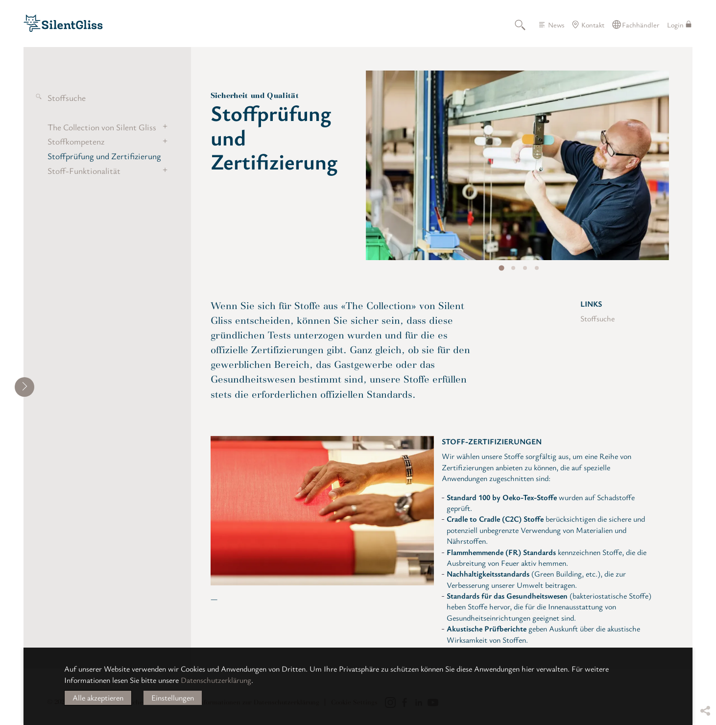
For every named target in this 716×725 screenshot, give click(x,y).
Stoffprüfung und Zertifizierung (104, 156)
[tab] (501, 268)
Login (675, 24)
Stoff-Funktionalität (84, 170)
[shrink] (24, 387)
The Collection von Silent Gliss (102, 127)
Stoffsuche (67, 97)
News (556, 24)
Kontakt (592, 24)
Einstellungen (172, 697)
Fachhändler (640, 24)
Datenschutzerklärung (216, 680)
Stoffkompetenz (76, 141)
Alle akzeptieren (97, 697)
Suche (525, 24)
